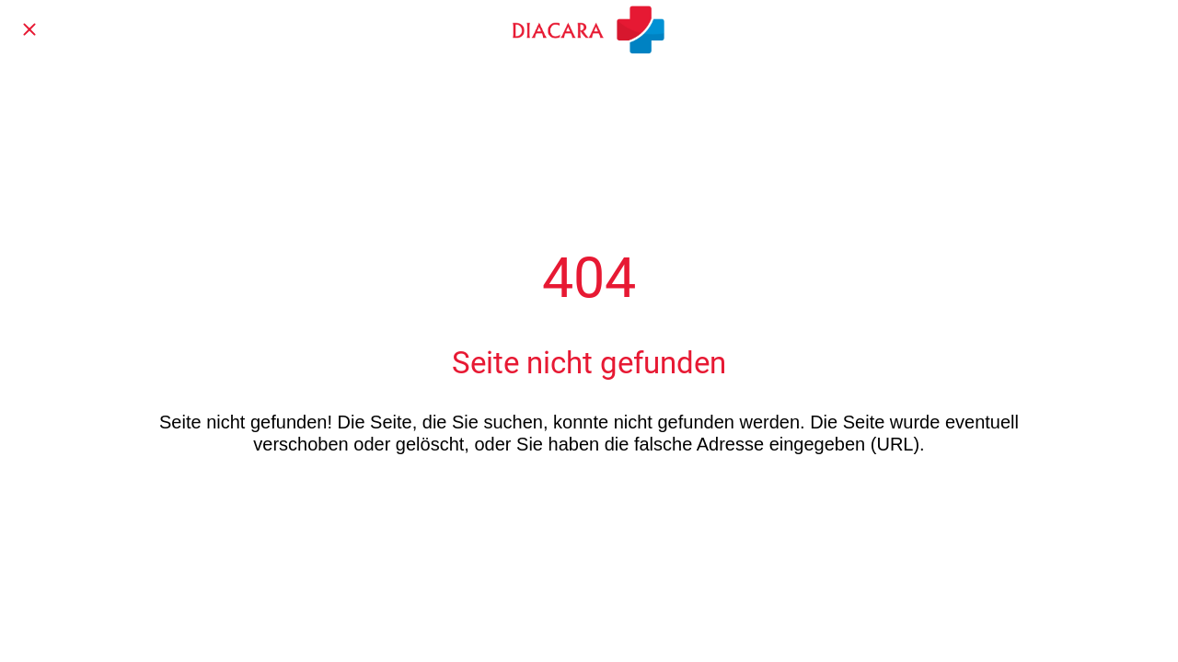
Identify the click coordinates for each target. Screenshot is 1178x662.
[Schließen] (29, 29)
